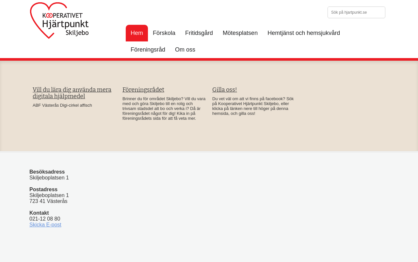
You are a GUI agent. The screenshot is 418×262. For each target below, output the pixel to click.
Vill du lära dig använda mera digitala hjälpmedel (72, 93)
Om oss (185, 49)
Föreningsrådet (143, 89)
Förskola (164, 33)
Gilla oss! (224, 89)
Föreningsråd (148, 49)
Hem (137, 33)
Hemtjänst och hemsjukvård (303, 33)
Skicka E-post (45, 224)
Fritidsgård (199, 33)
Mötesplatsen (240, 33)
